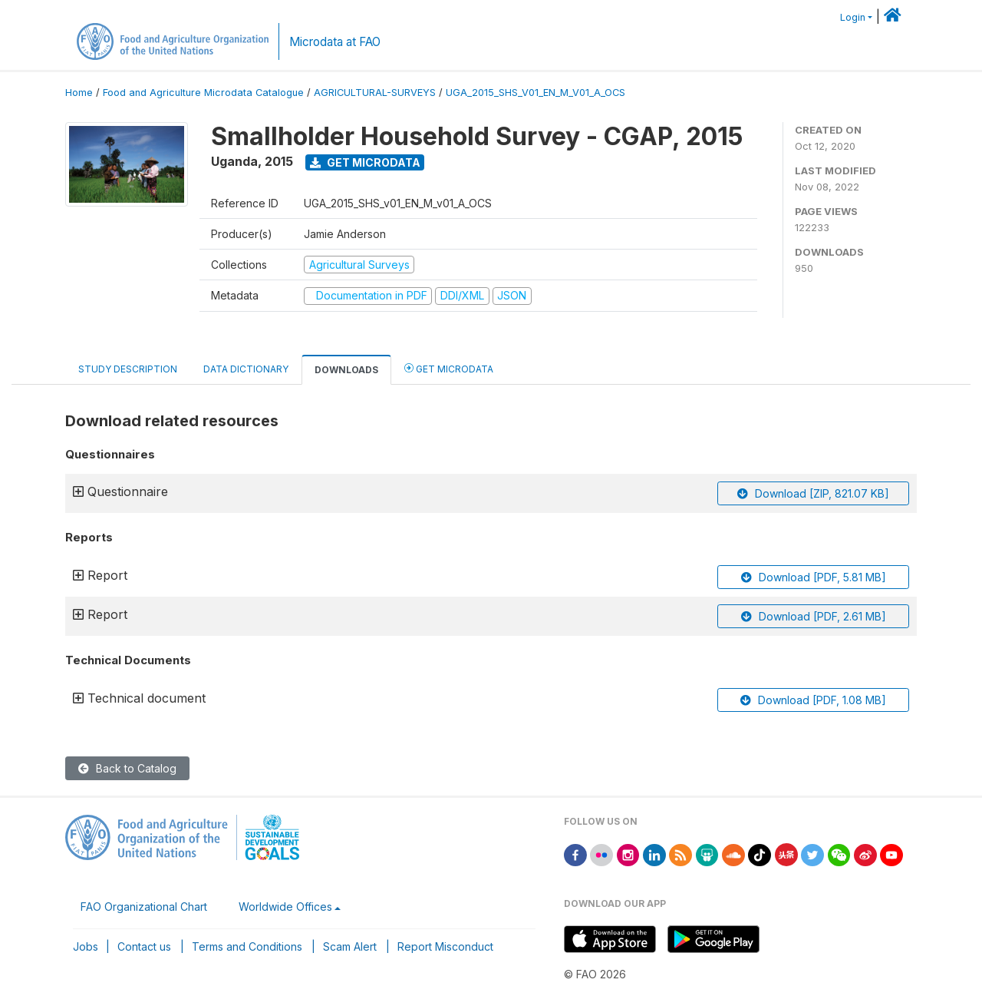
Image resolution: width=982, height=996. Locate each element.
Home (79, 92)
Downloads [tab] (346, 370)
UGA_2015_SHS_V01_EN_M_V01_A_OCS (535, 92)
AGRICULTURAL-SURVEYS (375, 92)
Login (852, 17)
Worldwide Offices (285, 906)
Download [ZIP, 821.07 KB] (813, 493)
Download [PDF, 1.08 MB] (813, 699)
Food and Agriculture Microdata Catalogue (203, 92)
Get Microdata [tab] (448, 368)
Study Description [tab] (127, 369)
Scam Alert (350, 946)
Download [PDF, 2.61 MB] (813, 616)
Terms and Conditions (247, 946)
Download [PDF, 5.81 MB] (813, 577)
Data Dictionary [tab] (245, 369)
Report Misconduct (445, 946)
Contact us (144, 946)
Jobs (85, 946)
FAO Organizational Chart (144, 906)
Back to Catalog (127, 768)
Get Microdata (365, 162)
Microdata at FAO (335, 42)
